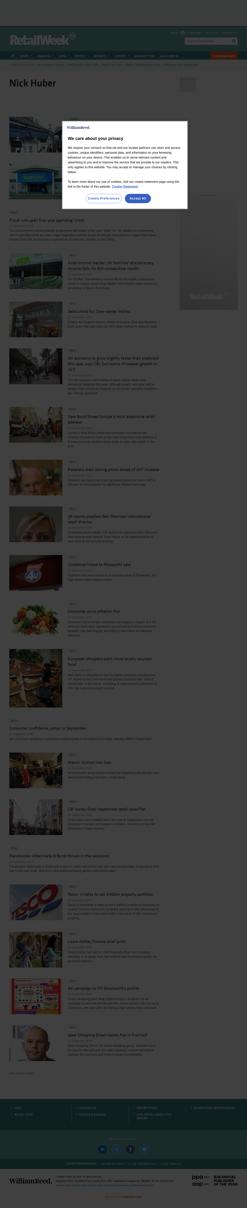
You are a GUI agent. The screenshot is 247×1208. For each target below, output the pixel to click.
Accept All (138, 198)
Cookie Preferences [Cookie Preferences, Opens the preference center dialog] (104, 198)
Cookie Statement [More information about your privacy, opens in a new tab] (125, 186)
